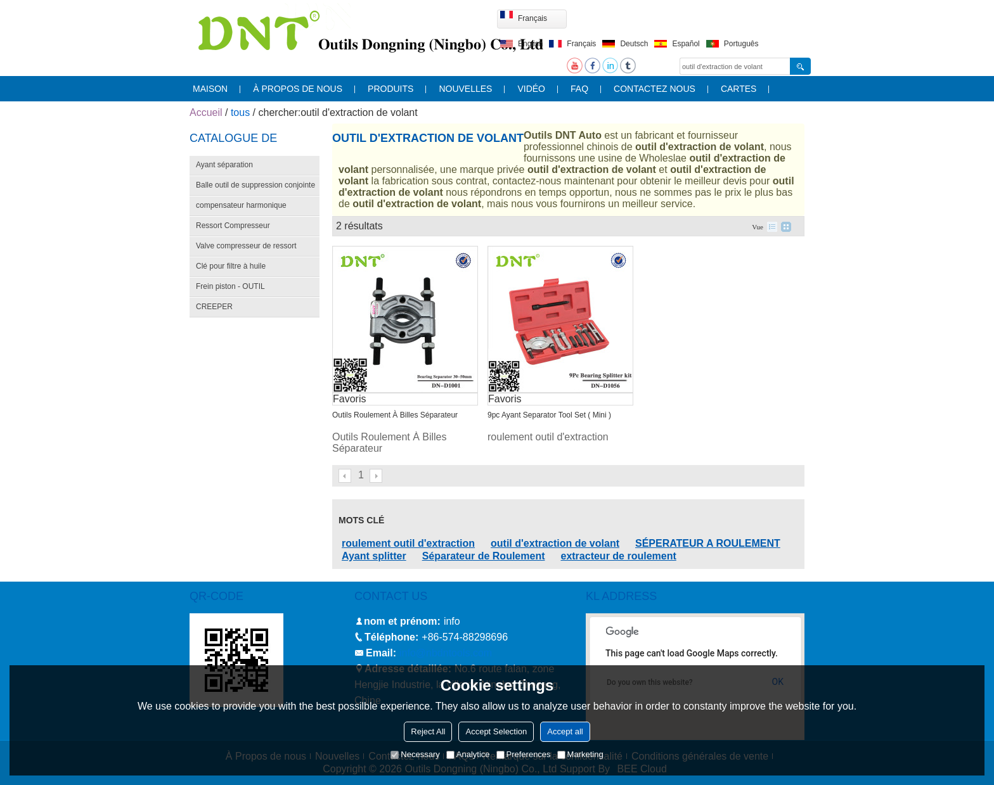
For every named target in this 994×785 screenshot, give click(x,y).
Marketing (580, 754)
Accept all (565, 731)
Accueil (206, 112)
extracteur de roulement (618, 556)
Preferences (523, 754)
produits (390, 89)
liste (772, 227)
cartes (739, 89)
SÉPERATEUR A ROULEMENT (707, 543)
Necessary (414, 754)
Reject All (428, 731)
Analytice (468, 754)
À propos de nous (297, 89)
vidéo (531, 89)
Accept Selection (496, 731)
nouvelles (465, 89)
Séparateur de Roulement (483, 556)
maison (210, 89)
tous (240, 112)
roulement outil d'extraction (408, 543)
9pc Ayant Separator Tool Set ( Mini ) (549, 415)
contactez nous (654, 89)
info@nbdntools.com (445, 653)
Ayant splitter (374, 556)
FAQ (579, 89)
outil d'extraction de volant (555, 543)
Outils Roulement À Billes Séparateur (395, 415)
